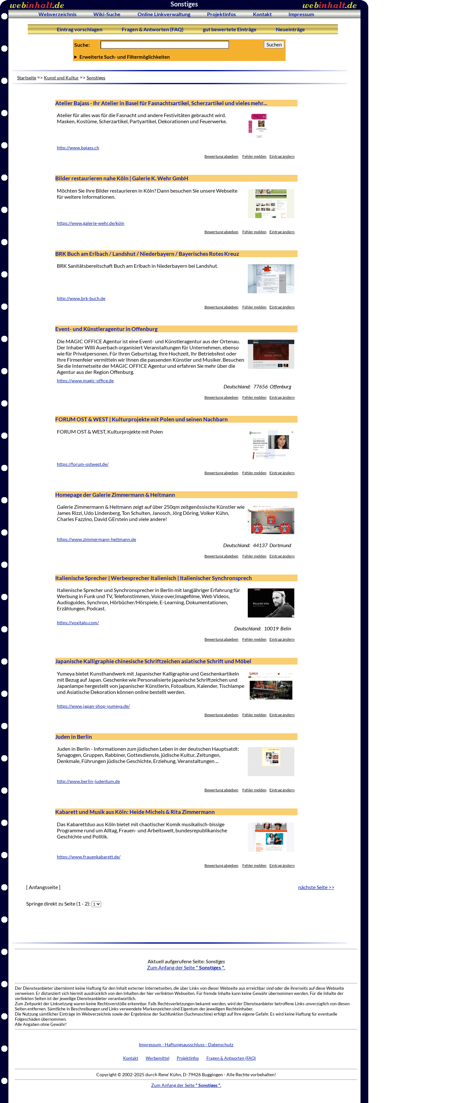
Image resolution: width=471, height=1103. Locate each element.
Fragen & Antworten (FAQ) (152, 29)
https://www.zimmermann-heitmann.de (96, 539)
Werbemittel (157, 1058)
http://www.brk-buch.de (81, 298)
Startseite (26, 77)
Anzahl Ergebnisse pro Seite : (179, 57)
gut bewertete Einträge (229, 29)
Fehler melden (254, 156)
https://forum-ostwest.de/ (83, 464)
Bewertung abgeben (221, 156)
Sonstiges (96, 77)
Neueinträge (290, 29)
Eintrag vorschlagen (79, 29)
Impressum (301, 14)
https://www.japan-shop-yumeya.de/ (93, 706)
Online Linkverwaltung (164, 14)
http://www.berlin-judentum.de (88, 781)
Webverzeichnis (57, 14)
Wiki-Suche (106, 14)
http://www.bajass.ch (78, 147)
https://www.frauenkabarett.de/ (88, 856)
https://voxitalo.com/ (78, 622)
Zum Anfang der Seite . (186, 967)
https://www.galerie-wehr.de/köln (90, 223)
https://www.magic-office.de (85, 380)
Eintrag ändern (282, 156)
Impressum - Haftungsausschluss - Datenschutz (186, 1044)
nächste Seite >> (316, 887)
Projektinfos (221, 14)
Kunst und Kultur (61, 77)
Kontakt (262, 14)
